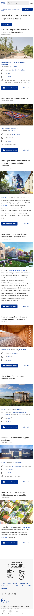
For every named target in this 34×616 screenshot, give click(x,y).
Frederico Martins (17, 413)
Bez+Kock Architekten (18, 70)
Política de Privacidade (11, 9)
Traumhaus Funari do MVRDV (16, 270)
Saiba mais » (26, 88)
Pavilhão (4, 65)
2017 (9, 473)
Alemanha (13, 67)
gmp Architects (16, 466)
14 (9, 418)
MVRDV (3, 198)
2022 (9, 141)
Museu (3, 463)
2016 (9, 360)
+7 (28, 82)
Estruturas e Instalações (10, 63)
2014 (9, 422)
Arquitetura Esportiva (9, 129)
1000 (9, 138)
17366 (10, 469)
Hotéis (3, 409)
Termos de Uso (4, 9)
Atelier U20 (15, 353)
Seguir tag (6, 24)
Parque (22, 63)
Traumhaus (26, 527)
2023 (9, 77)
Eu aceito (27, 9)
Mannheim (4, 205)
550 (9, 357)
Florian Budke (16, 134)
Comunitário (5, 350)
